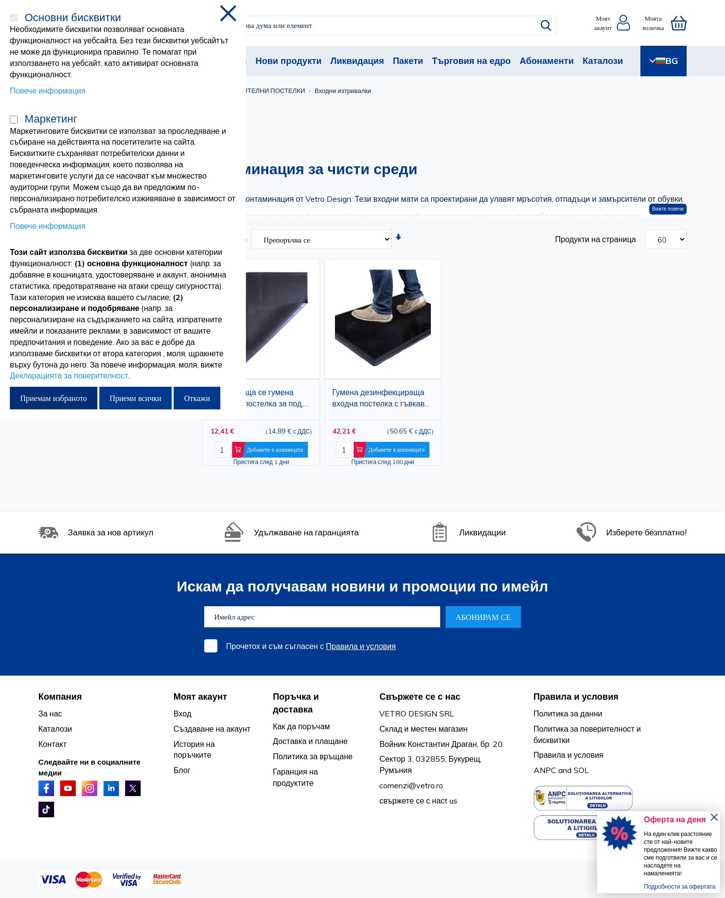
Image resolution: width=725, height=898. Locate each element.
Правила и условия (360, 646)
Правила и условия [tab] (576, 696)
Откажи (197, 398)
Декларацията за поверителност (69, 375)
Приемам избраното (53, 398)
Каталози (602, 60)
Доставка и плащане (310, 741)
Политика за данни (568, 713)
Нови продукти (288, 60)
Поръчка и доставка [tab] (296, 703)
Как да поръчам (301, 726)
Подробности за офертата (679, 886)
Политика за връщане (313, 756)
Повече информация (48, 90)
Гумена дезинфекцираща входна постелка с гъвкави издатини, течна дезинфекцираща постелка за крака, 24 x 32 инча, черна (381, 399)
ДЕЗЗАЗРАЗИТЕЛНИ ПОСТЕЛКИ (256, 90)
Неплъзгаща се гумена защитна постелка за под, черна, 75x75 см (257, 399)
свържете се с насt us (418, 800)
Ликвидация (357, 60)
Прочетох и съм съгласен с (311, 646)
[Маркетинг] (14, 120)
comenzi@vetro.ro (411, 785)
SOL (581, 770)
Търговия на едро (471, 60)
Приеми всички (135, 398)
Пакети (408, 60)
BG (663, 60)
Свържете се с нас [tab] (419, 696)
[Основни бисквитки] (14, 18)
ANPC (545, 770)
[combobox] (371, 25)
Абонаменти (547, 60)
